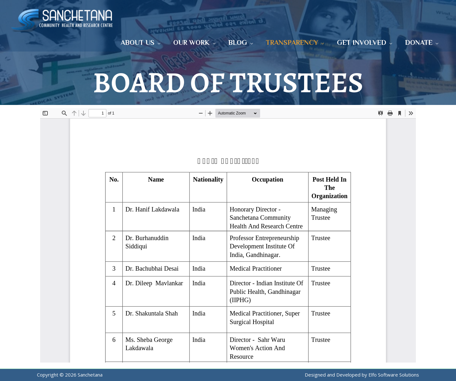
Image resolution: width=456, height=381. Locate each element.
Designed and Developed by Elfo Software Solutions (362, 374)
